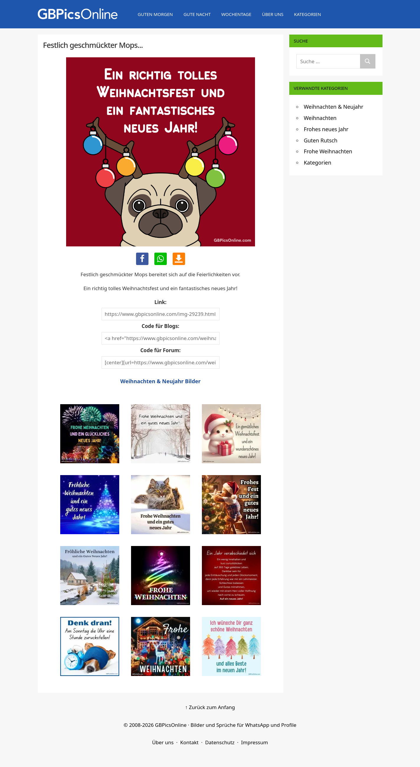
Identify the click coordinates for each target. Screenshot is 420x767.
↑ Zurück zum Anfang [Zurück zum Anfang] (210, 707)
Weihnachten (320, 117)
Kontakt (189, 742)
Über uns (272, 14)
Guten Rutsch (320, 140)
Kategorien (307, 14)
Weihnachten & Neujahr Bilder (160, 381)
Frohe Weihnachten (328, 151)
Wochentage (236, 14)
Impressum (254, 742)
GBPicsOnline (171, 725)
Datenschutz (220, 742)
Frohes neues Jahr (326, 129)
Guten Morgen (155, 14)
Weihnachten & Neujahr (333, 106)
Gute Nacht (197, 14)
